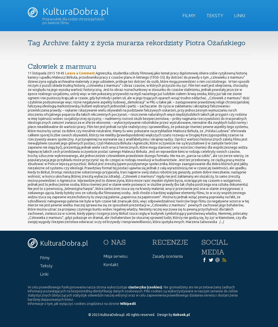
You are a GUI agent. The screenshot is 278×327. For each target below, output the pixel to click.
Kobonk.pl (181, 315)
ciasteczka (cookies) (145, 287)
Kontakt (110, 264)
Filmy (188, 15)
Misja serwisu (115, 256)
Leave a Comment (80, 73)
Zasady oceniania (167, 256)
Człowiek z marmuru (62, 66)
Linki (239, 15)
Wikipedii (128, 304)
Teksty (214, 15)
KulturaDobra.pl (68, 11)
